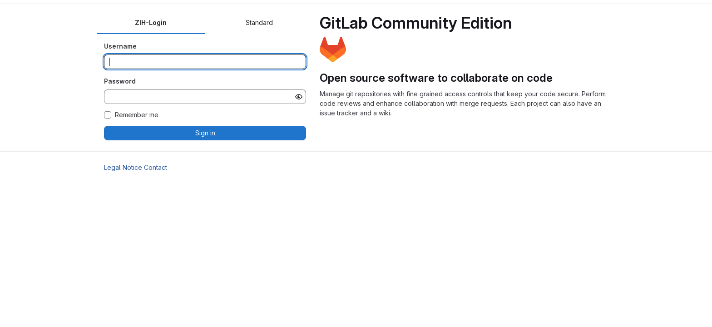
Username (120, 46)
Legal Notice (123, 167)
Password (120, 81)
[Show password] (299, 96)
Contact (155, 167)
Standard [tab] (259, 22)
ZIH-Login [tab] (151, 22)
